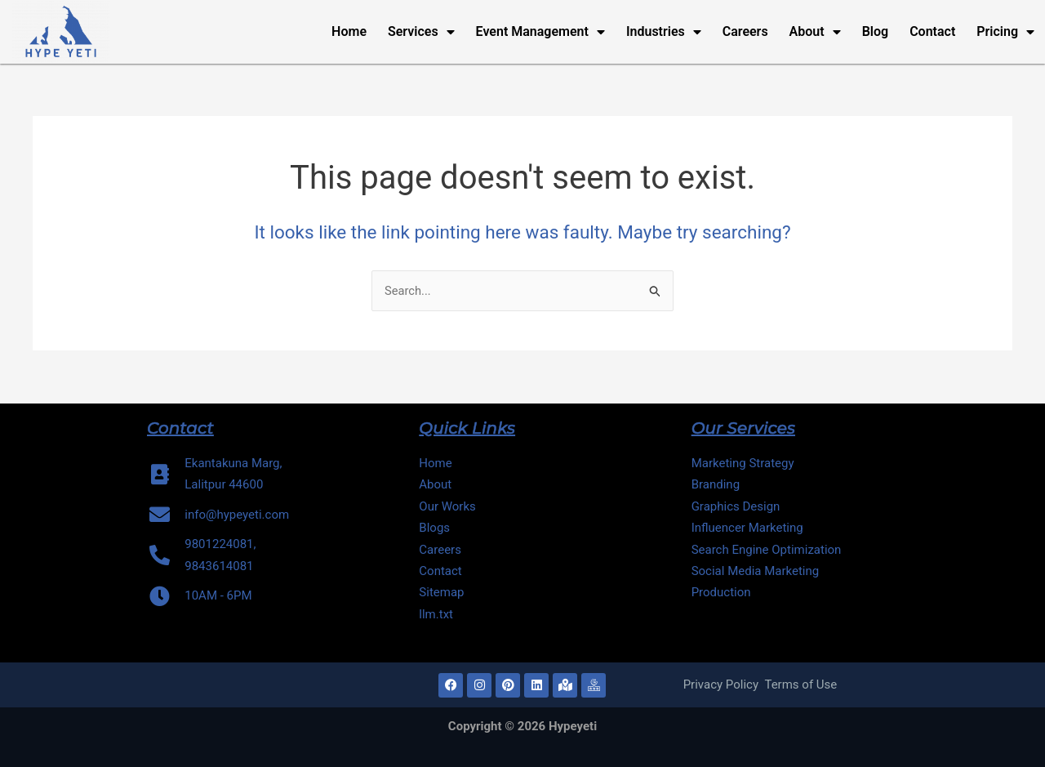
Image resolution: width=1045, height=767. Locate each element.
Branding (715, 484)
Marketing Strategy (742, 463)
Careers (745, 31)
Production (721, 592)
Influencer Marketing (747, 527)
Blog (875, 31)
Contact (932, 31)
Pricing (1005, 32)
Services (421, 32)
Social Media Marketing (755, 571)
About (815, 32)
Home (349, 31)
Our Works (447, 506)
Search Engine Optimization (766, 549)
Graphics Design (735, 506)
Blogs (434, 527)
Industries (663, 32)
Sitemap (441, 592)
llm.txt (437, 614)
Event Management (540, 32)
